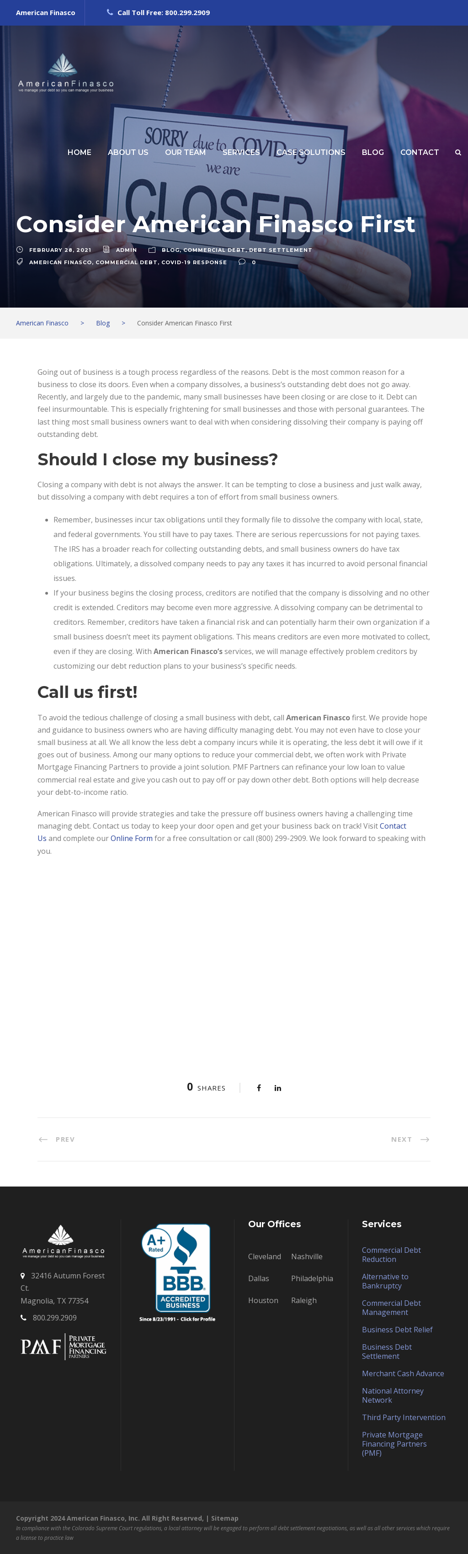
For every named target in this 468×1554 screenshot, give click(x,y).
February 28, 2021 (60, 250)
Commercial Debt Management (391, 1307)
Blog (171, 250)
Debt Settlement (281, 250)
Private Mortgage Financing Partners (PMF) (394, 1444)
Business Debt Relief (397, 1330)
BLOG (373, 152)
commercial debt (127, 262)
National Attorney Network (393, 1395)
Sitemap (225, 1518)
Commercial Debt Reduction (391, 1254)
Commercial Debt (214, 250)
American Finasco (60, 262)
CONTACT (419, 152)
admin (126, 250)
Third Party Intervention (404, 1417)
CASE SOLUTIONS (311, 152)
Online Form (132, 838)
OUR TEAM (185, 152)
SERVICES (241, 152)
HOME (79, 152)
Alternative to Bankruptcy (385, 1281)
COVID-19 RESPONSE (194, 262)
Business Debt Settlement (387, 1351)
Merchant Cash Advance (403, 1373)
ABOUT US (128, 152)
